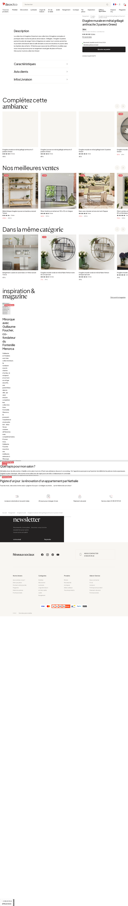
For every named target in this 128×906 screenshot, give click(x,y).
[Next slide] (123, 218)
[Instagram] (47, 845)
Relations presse (18, 880)
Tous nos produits (5, 10)
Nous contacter (94, 869)
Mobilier (15, 10)
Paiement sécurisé (95, 880)
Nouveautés (67, 872)
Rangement (66, 10)
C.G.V (14, 903)
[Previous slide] (117, 218)
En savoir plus (87, 37)
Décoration (24, 10)
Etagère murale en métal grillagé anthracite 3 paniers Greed (112, 16)
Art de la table (50, 10)
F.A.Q (91, 872)
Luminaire (33, 10)
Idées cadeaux (68, 877)
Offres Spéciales (102, 10)
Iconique (76, 10)
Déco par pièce (17, 872)
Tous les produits (69, 880)
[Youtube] (58, 845)
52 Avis (93, 34)
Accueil (4, 786)
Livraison (92, 875)
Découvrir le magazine (118, 410)
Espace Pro (113, 11)
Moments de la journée (19, 875)
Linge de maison (42, 10)
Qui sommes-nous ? (19, 869)
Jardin (58, 10)
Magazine (122, 10)
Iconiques (67, 875)
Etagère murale (93, 16)
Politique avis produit (96, 877)
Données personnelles (25, 903)
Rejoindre (47, 821)
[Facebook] (42, 845)
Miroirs (66, 869)
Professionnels (17, 882)
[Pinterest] (52, 845)
